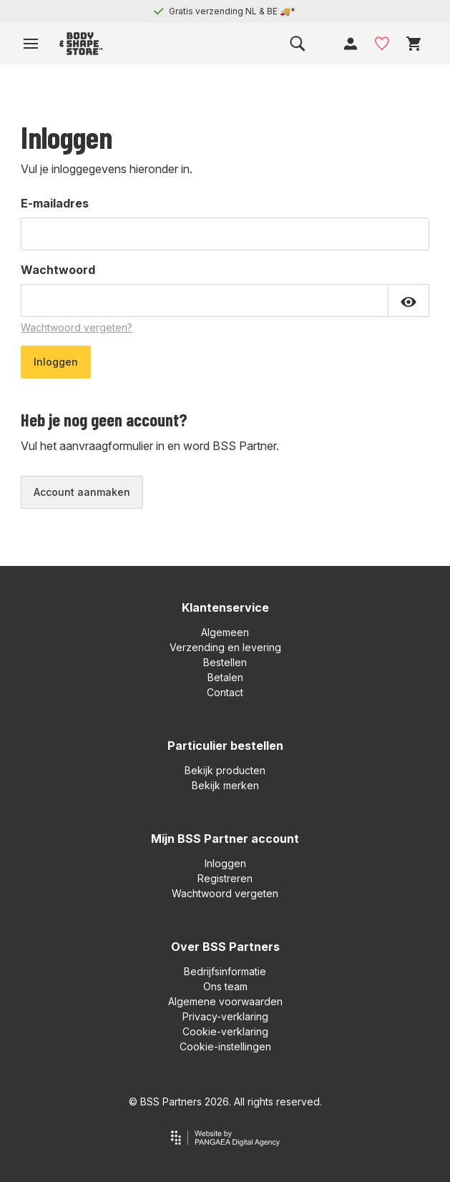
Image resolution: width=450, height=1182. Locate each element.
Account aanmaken (82, 492)
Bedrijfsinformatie (225, 971)
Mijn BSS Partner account (225, 838)
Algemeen (225, 632)
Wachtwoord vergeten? (76, 327)
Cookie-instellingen (225, 1046)
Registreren (225, 878)
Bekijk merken (225, 785)
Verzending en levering (225, 647)
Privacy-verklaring (225, 1016)
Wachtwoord (58, 270)
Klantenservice (225, 607)
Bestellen (225, 662)
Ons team (225, 986)
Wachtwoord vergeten (225, 893)
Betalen (225, 677)
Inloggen (225, 863)
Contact (225, 692)
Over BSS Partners (225, 946)
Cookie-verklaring (225, 1031)
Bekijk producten (225, 770)
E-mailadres (55, 203)
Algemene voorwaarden (225, 1001)
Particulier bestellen (225, 745)
